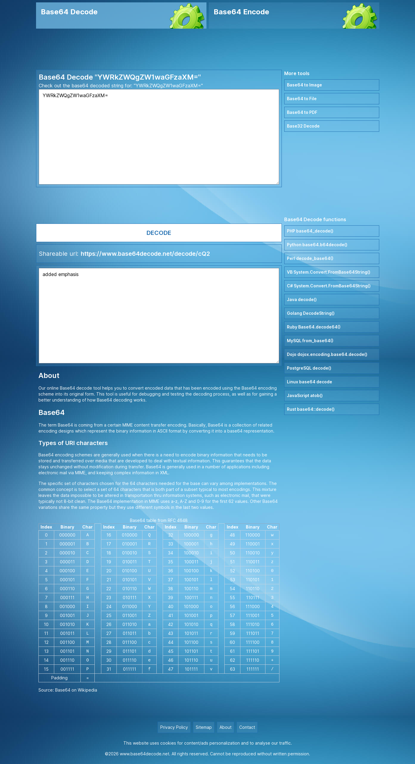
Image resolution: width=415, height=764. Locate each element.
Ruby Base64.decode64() (314, 326)
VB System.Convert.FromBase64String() (328, 272)
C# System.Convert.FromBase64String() (329, 285)
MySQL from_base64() (310, 340)
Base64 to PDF (302, 112)
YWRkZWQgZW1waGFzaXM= (159, 137)
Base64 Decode (69, 11)
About (225, 727)
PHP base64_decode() (310, 230)
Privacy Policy (174, 727)
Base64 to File (302, 98)
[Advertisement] (207, 49)
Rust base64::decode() (311, 409)
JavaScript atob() (305, 395)
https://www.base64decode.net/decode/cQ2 (145, 253)
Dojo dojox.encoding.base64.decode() (327, 354)
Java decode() (302, 299)
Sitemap (204, 727)
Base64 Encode (241, 11)
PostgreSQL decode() (309, 368)
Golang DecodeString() (311, 313)
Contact (247, 727)
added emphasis (159, 315)
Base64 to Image (304, 84)
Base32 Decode (303, 125)
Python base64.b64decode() (317, 244)
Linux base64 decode (309, 381)
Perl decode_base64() (310, 258)
